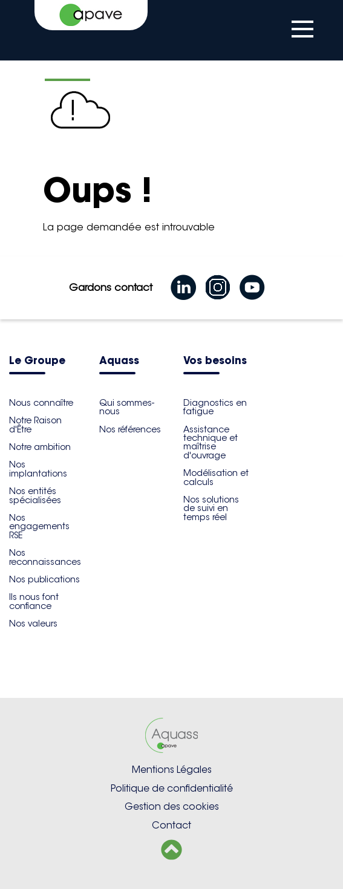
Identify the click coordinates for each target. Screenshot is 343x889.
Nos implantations (38, 468)
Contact (171, 825)
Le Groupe (37, 361)
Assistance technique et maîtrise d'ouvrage (210, 442)
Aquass (119, 361)
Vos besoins (215, 361)
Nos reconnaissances (45, 557)
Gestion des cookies (172, 806)
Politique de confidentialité (172, 788)
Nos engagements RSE (39, 526)
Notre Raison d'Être (35, 424)
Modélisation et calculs (216, 477)
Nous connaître (41, 402)
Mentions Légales (172, 769)
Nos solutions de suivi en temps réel (211, 508)
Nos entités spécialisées (35, 495)
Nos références (130, 429)
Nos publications (44, 579)
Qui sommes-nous (126, 407)
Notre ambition (40, 446)
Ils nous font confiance (34, 601)
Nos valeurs (33, 623)
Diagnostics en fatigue (215, 407)
